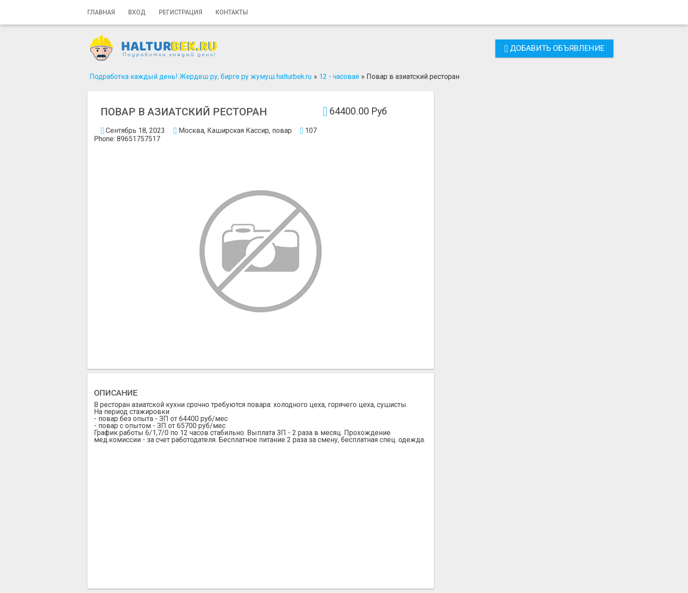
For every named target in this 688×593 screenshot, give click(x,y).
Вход (137, 12)
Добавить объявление (554, 48)
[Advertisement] (260, 509)
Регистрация (180, 12)
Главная (101, 12)
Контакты (231, 12)
